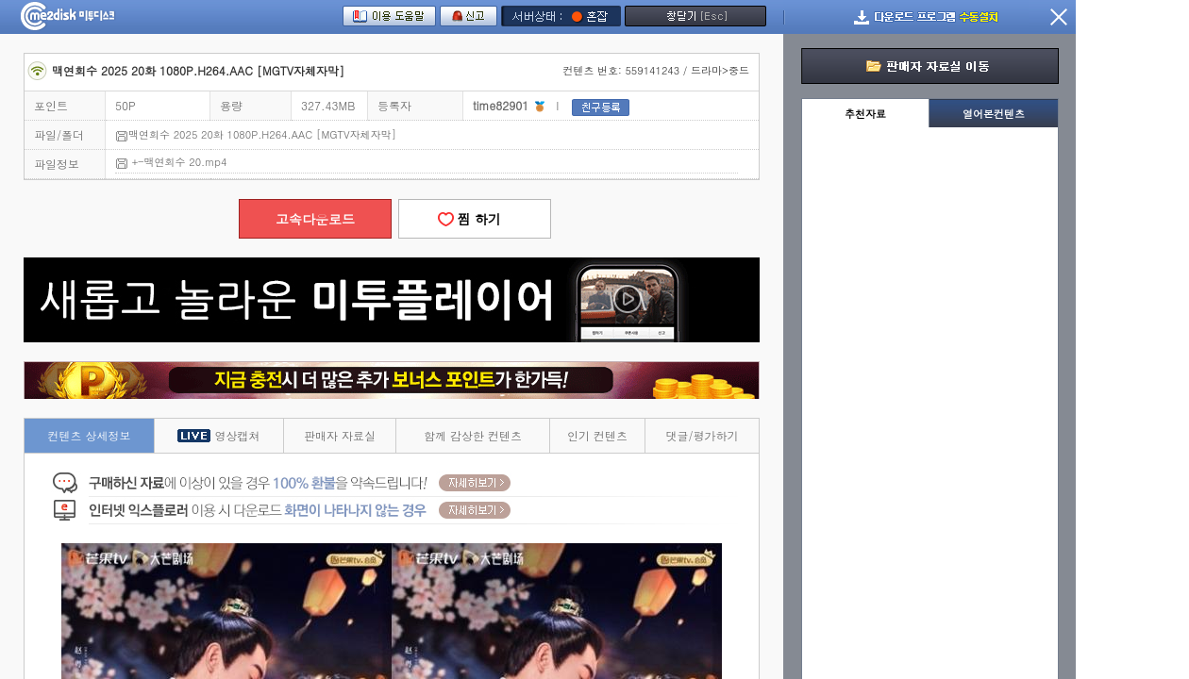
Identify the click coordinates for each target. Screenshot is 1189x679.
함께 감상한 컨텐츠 (473, 435)
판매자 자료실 (340, 435)
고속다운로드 (315, 218)
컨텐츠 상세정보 (89, 435)
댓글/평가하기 (701, 435)
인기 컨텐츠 (597, 435)
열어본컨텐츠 (994, 114)
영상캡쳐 (218, 435)
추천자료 (865, 114)
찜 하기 (474, 218)
